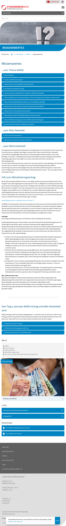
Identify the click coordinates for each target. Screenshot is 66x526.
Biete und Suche (8, 460)
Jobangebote (7, 416)
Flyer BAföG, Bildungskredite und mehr (18, 428)
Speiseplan (55, 2)
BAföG (28, 54)
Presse (4, 456)
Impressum (5, 503)
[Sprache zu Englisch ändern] (62, 2)
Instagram (5, 499)
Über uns (5, 447)
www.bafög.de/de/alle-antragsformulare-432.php (17, 200)
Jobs (3, 465)
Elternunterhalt (10, 350)
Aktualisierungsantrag (12, 352)
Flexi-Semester (9, 348)
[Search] (33, 18)
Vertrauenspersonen (8, 514)
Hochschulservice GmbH (11, 469)
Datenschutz (6, 501)
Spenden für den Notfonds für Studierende (15, 512)
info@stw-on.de (7, 490)
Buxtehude (19, 54)
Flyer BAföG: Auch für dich (14, 434)
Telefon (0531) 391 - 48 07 (10, 488)
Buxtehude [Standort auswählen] (7, 13)
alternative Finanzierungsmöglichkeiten (15, 410)
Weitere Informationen (15, 522)
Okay (57, 521)
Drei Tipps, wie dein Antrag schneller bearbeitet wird (21, 354)
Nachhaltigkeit (8, 452)
